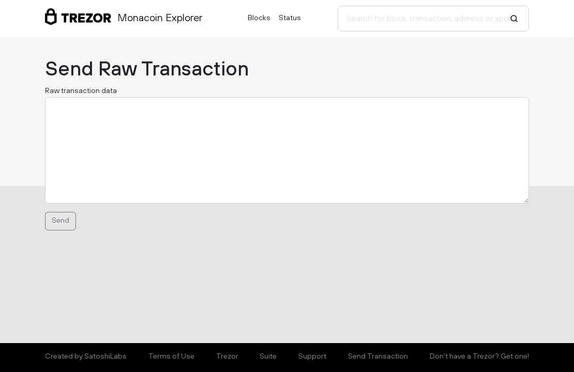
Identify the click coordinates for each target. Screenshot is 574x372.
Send (60, 220)
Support (312, 356)
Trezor (227, 356)
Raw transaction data (81, 91)
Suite (268, 356)
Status (290, 18)
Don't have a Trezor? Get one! (479, 356)
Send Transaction (378, 356)
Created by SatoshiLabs (86, 356)
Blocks (259, 18)
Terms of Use (171, 356)
